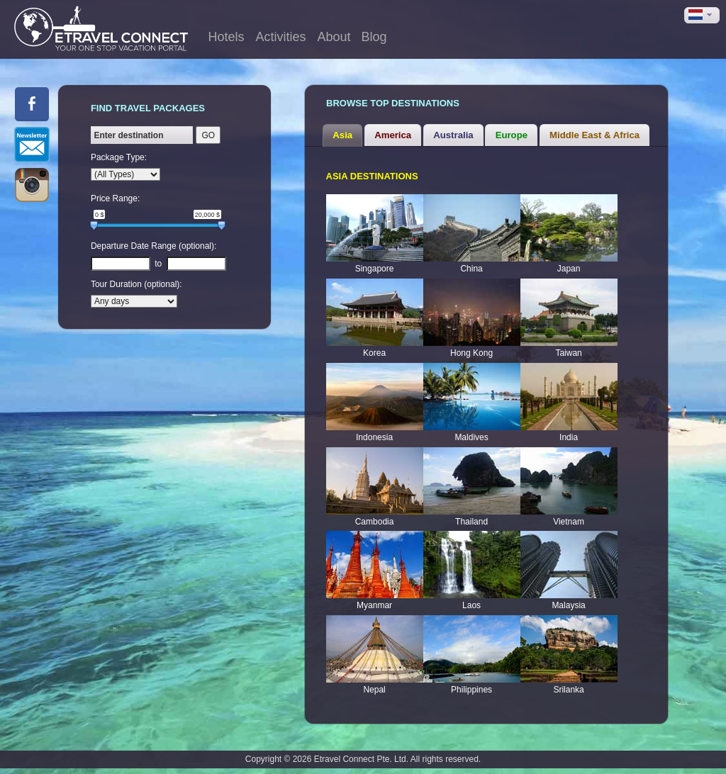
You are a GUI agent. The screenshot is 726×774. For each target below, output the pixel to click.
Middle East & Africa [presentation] (594, 135)
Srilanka (568, 690)
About (334, 37)
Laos (471, 605)
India (568, 437)
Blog (374, 37)
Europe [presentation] (511, 135)
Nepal (374, 690)
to (158, 264)
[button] (702, 15)
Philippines (471, 690)
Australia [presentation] (453, 135)
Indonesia (374, 437)
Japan (569, 269)
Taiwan (568, 353)
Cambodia (374, 522)
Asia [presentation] (342, 135)
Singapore (374, 269)
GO (208, 135)
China (471, 269)
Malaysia (568, 605)
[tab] (342, 135)
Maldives (471, 437)
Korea (374, 353)
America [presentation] (392, 135)
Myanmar (374, 605)
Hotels (226, 37)
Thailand (471, 522)
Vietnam (568, 522)
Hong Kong (471, 353)
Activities (281, 37)
